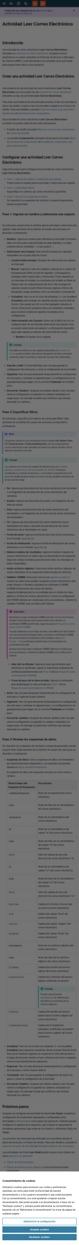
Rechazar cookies (39, 1237)
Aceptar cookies (39, 1229)
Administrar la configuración (39, 1221)
